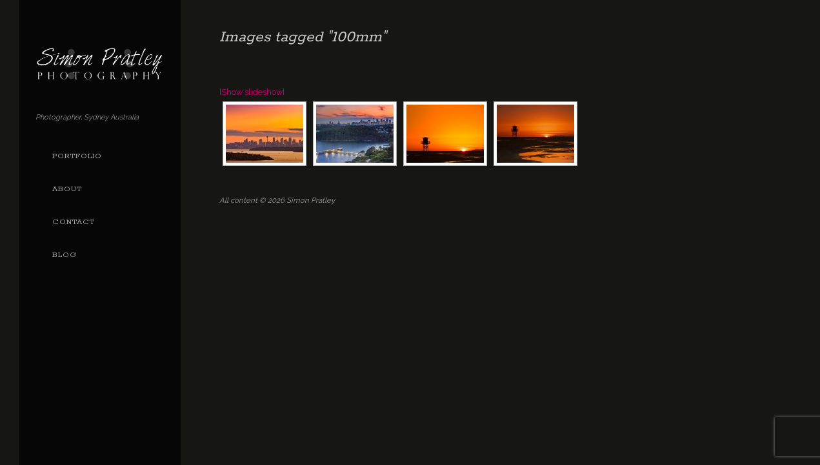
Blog (64, 255)
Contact (73, 222)
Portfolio (77, 156)
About (67, 189)
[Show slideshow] (252, 92)
